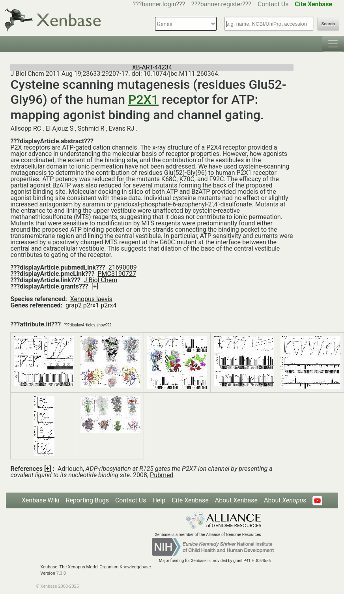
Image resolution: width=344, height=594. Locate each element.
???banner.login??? (159, 4)
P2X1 (143, 99)
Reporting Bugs (87, 500)
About (285, 500)
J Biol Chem (100, 280)
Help (158, 500)
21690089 (122, 267)
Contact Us (273, 4)
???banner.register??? (221, 4)
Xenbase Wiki (41, 500)
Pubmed (161, 475)
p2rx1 (91, 305)
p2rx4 (108, 305)
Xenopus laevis (91, 299)
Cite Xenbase (190, 500)
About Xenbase (236, 500)
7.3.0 (61, 573)
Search (328, 23)
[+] (95, 286)
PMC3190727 (116, 273)
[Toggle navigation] (333, 44)
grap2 (73, 305)
